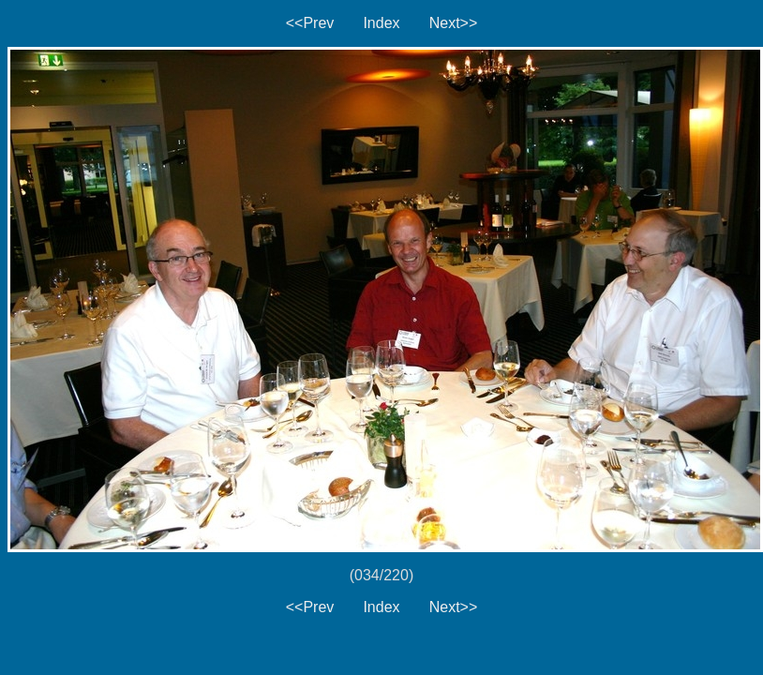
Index (381, 23)
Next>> (453, 23)
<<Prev (310, 23)
